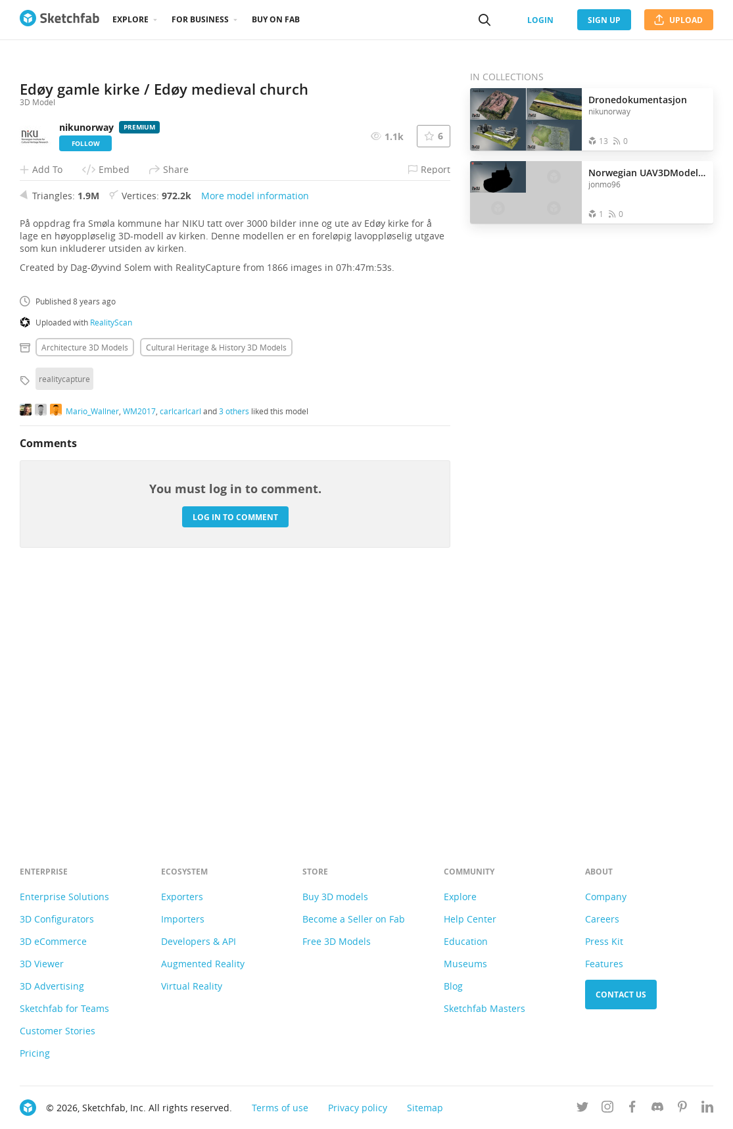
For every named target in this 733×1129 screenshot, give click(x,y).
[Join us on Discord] (657, 1109)
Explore (130, 19)
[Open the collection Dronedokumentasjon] (526, 119)
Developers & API (198, 941)
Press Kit (604, 941)
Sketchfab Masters (484, 1008)
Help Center (470, 919)
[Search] (484, 20)
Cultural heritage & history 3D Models (216, 588)
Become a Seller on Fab (353, 919)
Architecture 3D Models (84, 588)
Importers (182, 919)
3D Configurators (57, 919)
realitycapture (64, 620)
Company (606, 896)
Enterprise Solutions (64, 896)
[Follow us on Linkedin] (707, 1109)
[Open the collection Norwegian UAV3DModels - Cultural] (526, 192)
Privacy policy (357, 1107)
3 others (234, 651)
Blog (453, 986)
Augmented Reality (203, 963)
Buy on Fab (276, 19)
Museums (465, 963)
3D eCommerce (53, 941)
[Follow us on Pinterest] (682, 1109)
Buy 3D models (335, 896)
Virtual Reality (191, 986)
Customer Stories (57, 1030)
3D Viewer (42, 963)
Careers (602, 919)
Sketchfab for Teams (64, 1008)
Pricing (35, 1053)
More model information (255, 437)
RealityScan (111, 563)
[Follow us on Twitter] (582, 1109)
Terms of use (280, 1107)
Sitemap (425, 1107)
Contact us (621, 994)
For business (200, 19)
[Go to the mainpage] (59, 20)
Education (466, 941)
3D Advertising (52, 986)
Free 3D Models (336, 941)
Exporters (182, 896)
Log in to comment (235, 757)
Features (604, 963)
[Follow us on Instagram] (607, 1109)
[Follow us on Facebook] (632, 1109)
